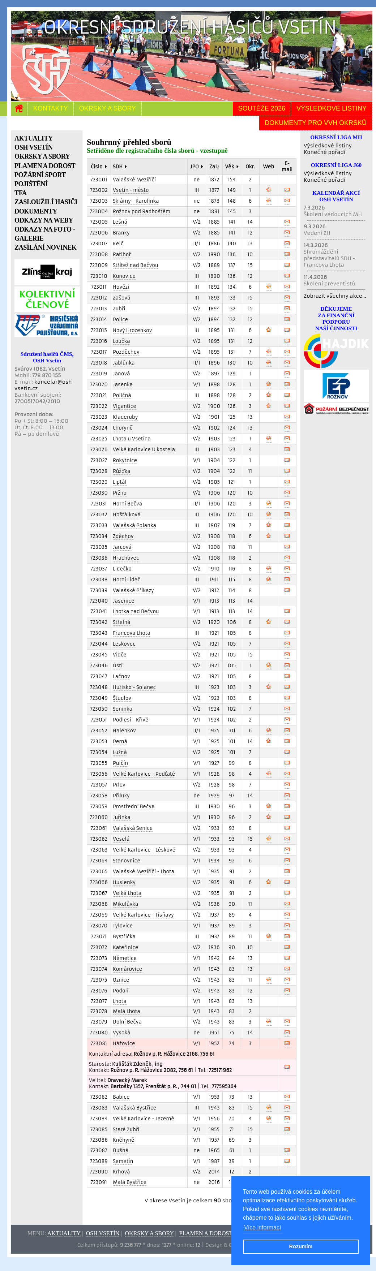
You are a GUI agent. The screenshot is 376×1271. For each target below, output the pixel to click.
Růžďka (122, 471)
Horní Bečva (127, 504)
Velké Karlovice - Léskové (144, 850)
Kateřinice (125, 947)
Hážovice (124, 1044)
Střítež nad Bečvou (135, 265)
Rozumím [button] (301, 1246)
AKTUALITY (33, 138)
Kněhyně (123, 1140)
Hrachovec (126, 558)
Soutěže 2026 (261, 108)
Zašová (122, 298)
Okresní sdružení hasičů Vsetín (190, 27)
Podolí (120, 991)
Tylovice (123, 926)
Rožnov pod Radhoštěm (141, 211)
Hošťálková (127, 515)
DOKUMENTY (35, 211)
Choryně (123, 428)
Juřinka (122, 817)
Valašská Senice (133, 828)
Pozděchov (126, 352)
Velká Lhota (127, 893)
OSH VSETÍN (33, 147)
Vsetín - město (131, 190)
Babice (121, 1097)
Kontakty (50, 108)
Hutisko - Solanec (134, 687)
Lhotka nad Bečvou (136, 611)
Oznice (121, 980)
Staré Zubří (126, 1129)
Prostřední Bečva (134, 806)
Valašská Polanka (134, 525)
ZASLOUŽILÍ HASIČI (45, 202)
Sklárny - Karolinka (136, 201)
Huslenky (124, 882)
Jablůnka (124, 363)
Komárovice (127, 969)
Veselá (121, 839)
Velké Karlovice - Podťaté (144, 774)
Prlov (119, 785)
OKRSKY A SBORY (42, 156)
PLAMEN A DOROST (44, 165)
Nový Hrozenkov (132, 330)
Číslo (96, 167)
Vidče (120, 655)
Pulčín (120, 763)
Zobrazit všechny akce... (335, 296)
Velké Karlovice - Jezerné (143, 1119)
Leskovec (124, 644)
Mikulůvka (125, 904)
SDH (118, 167)
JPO (194, 167)
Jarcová (122, 547)
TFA (20, 193)
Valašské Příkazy (133, 590)
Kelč (118, 244)
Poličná (122, 395)
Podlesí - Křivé (131, 720)
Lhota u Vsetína (132, 439)
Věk (229, 167)
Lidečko (122, 569)
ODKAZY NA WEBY (43, 220)
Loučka (121, 341)
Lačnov (121, 676)
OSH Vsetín (103, 1233)
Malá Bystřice (129, 1182)
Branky (121, 233)
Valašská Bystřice (134, 1108)
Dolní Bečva (127, 1022)
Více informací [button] (262, 1227)
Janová (121, 374)
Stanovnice (126, 861)
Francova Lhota (131, 633)
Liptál (120, 482)
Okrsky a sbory (107, 108)
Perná (120, 741)
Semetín (123, 1161)
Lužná (120, 752)
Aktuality (64, 1233)
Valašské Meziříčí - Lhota (143, 872)
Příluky (121, 796)
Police (120, 319)
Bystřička (124, 937)
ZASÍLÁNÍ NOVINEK (45, 247)
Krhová (121, 1172)
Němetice (125, 958)
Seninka (122, 709)
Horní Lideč (126, 580)
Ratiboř (122, 254)
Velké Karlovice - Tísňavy (143, 915)
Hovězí (121, 287)
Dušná (120, 1150)
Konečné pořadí (324, 152)
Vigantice (124, 406)
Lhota (120, 1001)
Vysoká (122, 1033)
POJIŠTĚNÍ (31, 184)
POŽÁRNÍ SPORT (40, 174)
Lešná (120, 222)
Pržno (120, 493)
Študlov (122, 698)
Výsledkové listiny (331, 108)
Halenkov (124, 731)
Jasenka (123, 385)
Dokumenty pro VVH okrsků (316, 122)
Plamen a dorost (205, 1233)
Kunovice (124, 276)
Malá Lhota (126, 1011)
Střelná (122, 622)
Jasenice (123, 601)
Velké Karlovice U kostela (144, 450)
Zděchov (123, 536)
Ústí (118, 666)
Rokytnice (125, 460)
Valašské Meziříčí (134, 180)
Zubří (119, 309)
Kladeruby (125, 417)
